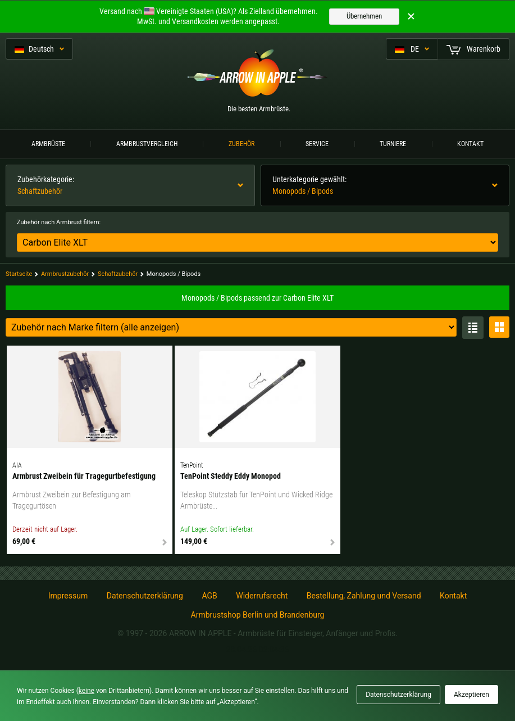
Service (317, 144)
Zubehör (241, 144)
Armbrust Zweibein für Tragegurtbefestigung (84, 475)
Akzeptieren (471, 695)
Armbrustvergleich (146, 144)
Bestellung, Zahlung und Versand (364, 596)
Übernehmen (364, 16)
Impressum (68, 596)
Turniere (393, 144)
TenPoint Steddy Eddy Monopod (230, 475)
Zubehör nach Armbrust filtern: (59, 222)
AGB (209, 596)
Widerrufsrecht (262, 596)
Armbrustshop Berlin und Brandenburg (258, 614)
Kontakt (470, 144)
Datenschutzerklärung (145, 596)
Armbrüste (48, 144)
